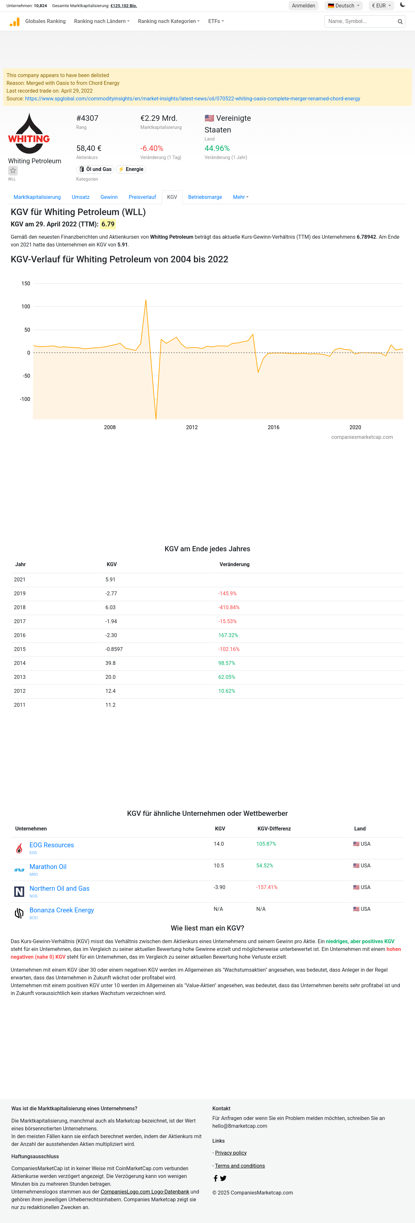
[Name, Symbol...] (364, 21)
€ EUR (379, 6)
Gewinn (109, 197)
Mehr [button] (239, 197)
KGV (172, 197)
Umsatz (81, 197)
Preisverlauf (142, 197)
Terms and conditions (240, 1166)
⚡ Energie (130, 169)
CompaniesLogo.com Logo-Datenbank (145, 1192)
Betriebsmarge (205, 197)
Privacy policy (231, 1153)
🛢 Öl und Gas (95, 169)
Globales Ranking (45, 21)
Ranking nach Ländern (100, 21)
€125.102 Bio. (124, 5)
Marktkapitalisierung (37, 197)
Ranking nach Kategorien (167, 21)
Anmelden (303, 6)
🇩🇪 (342, 6)
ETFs (214, 21)
